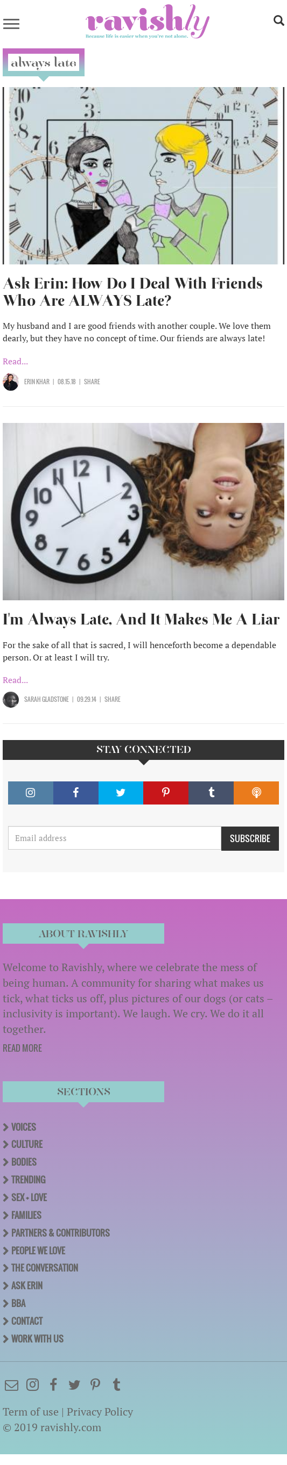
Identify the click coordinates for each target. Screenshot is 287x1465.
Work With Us (37, 1338)
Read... (15, 361)
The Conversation (44, 1267)
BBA (18, 1303)
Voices (23, 1127)
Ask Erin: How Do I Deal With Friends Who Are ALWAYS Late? (133, 292)
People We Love (38, 1250)
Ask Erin (27, 1285)
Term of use (31, 1411)
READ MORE (22, 1048)
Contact (27, 1321)
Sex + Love (29, 1197)
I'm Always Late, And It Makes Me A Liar (141, 619)
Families (26, 1215)
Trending (28, 1179)
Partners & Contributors (60, 1232)
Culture (27, 1144)
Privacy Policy (100, 1411)
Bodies (24, 1161)
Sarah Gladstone (46, 699)
